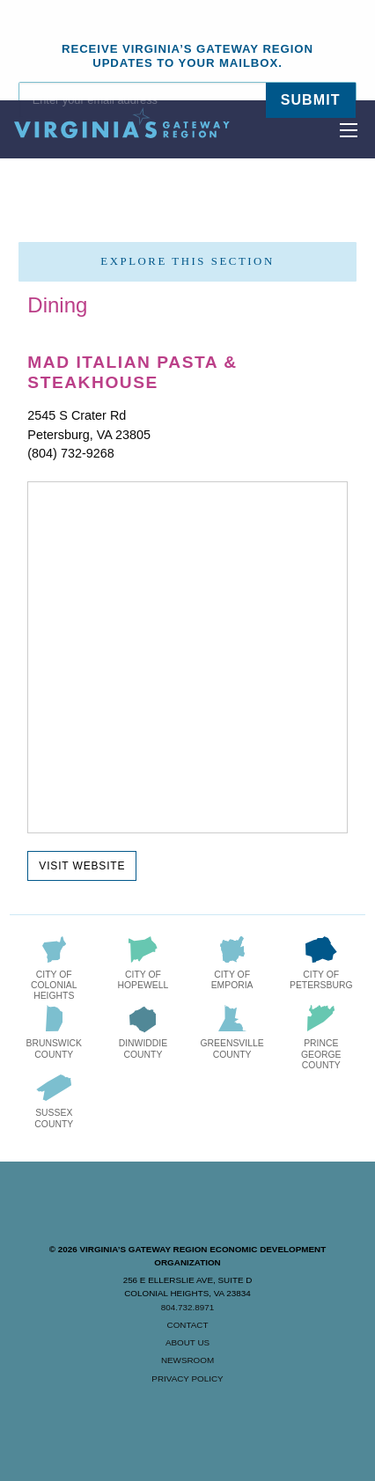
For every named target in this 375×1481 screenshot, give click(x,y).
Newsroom (187, 1360)
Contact (188, 1325)
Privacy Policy (187, 1378)
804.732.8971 (187, 1307)
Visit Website (82, 866)
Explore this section (187, 261)
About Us (187, 1342)
